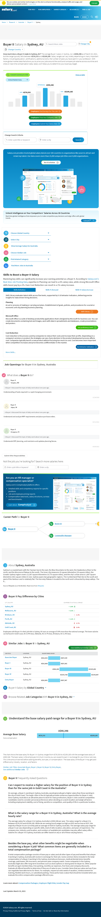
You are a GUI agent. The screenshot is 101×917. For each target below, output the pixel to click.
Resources (75, 9)
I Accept (94, 3)
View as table (80, 75)
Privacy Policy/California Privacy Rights (16, 911)
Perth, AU (8, 619)
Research (12, 22)
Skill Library (87, 311)
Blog (76, 17)
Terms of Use (36, 911)
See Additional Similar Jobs (83, 648)
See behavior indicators (87, 347)
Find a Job (87, 9)
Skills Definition (19, 290)
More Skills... (11, 352)
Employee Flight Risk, (47, 883)
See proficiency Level (87, 327)
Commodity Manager (63, 535)
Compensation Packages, (28, 883)
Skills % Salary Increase (84, 290)
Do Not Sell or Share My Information (56, 911)
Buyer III (58, 523)
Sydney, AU (9, 606)
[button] (84, 44)
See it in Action (51, 162)
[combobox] (61, 44)
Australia (21, 22)
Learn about (21, 505)
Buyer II (30, 22)
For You (32, 9)
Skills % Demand (52, 290)
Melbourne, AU (10, 610)
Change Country (14, 49)
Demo (84, 17)
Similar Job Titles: (10, 767)
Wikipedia (41, 586)
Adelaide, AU (10, 623)
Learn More (32, 4)
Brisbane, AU (10, 615)
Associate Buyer (11, 657)
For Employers (45, 9)
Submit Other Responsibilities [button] (14, 456)
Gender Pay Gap (62, 883)
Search (78, 140)
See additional (15, 769)
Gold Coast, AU (10, 627)
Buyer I (7, 663)
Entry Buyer (9, 679)
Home (4, 22)
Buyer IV (8, 674)
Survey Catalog (61, 9)
